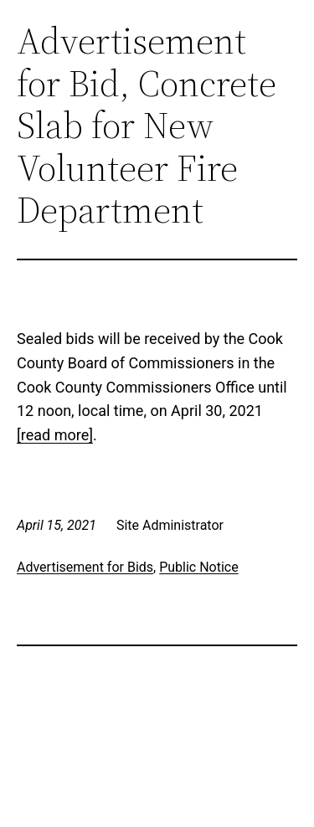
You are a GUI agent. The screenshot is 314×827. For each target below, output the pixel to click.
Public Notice (199, 567)
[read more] (55, 435)
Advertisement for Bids (85, 567)
